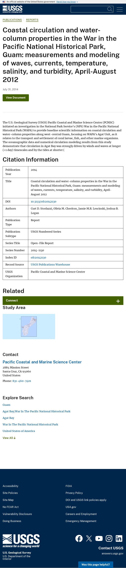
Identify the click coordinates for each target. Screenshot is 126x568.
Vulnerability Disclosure (17, 514)
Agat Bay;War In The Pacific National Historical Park (36, 411)
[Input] (92, 9)
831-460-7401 (21, 381)
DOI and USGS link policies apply (86, 500)
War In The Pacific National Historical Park (30, 424)
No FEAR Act (11, 507)
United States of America (19, 431)
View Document (16, 97)
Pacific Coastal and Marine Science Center (42, 362)
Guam (6, 404)
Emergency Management (81, 521)
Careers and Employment (81, 514)
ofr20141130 (38, 257)
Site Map (8, 500)
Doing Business (12, 521)
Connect (12, 300)
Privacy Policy (74, 493)
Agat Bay (8, 418)
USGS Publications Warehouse (50, 264)
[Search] (110, 9)
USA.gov (71, 507)
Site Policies (10, 493)
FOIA (69, 486)
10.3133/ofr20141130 (43, 201)
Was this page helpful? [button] (96, 564)
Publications (12, 19)
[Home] (12, 12)
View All (9, 438)
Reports (32, 19)
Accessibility (10, 486)
